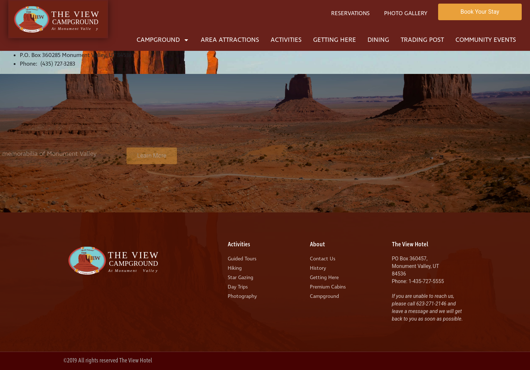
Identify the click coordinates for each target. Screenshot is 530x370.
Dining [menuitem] (378, 39)
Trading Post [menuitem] (422, 39)
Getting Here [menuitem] (334, 39)
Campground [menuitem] (163, 39)
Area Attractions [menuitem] (230, 39)
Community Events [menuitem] (485, 39)
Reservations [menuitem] (350, 13)
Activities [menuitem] (286, 39)
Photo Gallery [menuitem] (405, 13)
